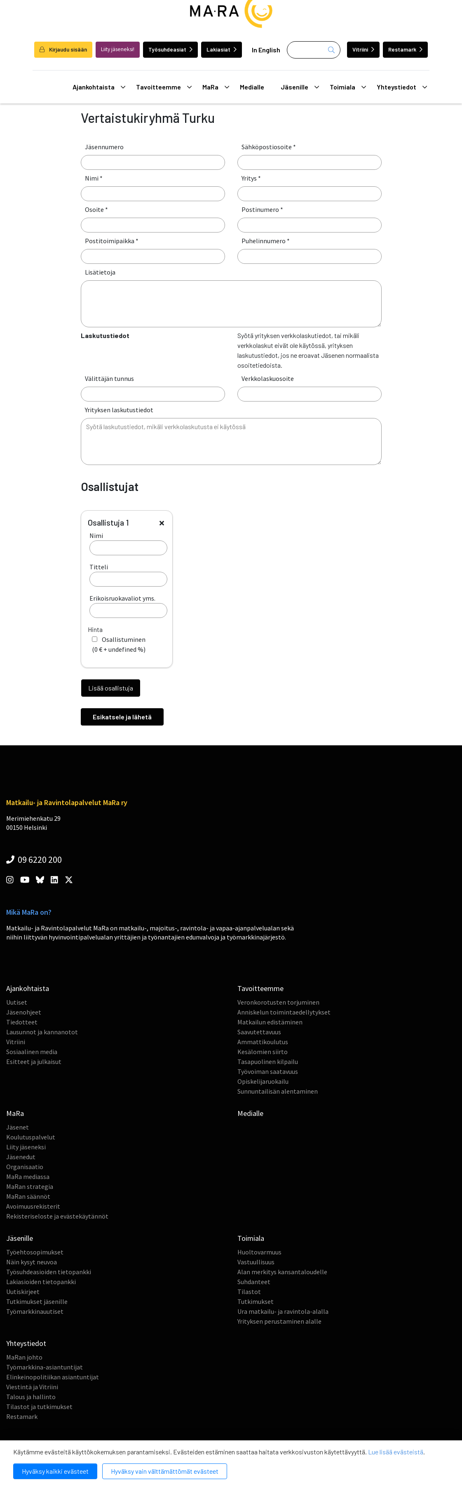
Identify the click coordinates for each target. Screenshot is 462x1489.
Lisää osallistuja (110, 688)
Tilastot (249, 1291)
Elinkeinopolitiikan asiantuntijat (52, 1377)
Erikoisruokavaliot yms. (128, 606)
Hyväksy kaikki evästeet (55, 1471)
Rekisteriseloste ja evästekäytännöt (57, 1216)
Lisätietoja (100, 272)
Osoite (96, 209)
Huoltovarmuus (259, 1252)
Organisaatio (24, 1167)
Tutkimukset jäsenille (37, 1301)
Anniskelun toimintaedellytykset (284, 1012)
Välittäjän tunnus (109, 378)
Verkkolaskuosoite (268, 378)
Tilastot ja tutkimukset (39, 1406)
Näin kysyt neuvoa (31, 1262)
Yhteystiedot (402, 86)
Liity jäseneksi (26, 1147)
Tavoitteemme (164, 86)
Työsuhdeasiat (170, 49)
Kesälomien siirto (262, 1051)
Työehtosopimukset (34, 1252)
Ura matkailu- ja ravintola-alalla (282, 1311)
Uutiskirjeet (23, 1291)
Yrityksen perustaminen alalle (279, 1321)
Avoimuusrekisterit (33, 1206)
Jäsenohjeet (23, 1012)
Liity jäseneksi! (117, 49)
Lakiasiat (221, 49)
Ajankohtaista (99, 86)
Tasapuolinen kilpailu (267, 1061)
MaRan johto (24, 1357)
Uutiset (16, 1002)
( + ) (118, 644)
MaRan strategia (29, 1186)
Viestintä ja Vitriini (32, 1387)
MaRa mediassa (27, 1176)
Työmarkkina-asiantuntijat (44, 1367)
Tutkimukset (255, 1301)
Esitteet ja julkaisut (33, 1061)
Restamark (405, 49)
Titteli (128, 575)
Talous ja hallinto (31, 1397)
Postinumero (262, 209)
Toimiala (348, 86)
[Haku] (313, 50)
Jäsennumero (104, 147)
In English (266, 50)
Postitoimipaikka (111, 241)
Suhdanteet (253, 1282)
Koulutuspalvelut (30, 1137)
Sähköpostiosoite (269, 147)
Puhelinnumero (266, 241)
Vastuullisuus (255, 1262)
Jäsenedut (20, 1157)
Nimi (94, 178)
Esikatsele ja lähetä (122, 717)
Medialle (252, 87)
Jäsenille (300, 86)
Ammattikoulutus (262, 1042)
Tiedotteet (22, 1022)
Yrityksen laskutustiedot (119, 410)
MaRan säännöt (28, 1196)
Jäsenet (17, 1127)
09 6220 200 (34, 859)
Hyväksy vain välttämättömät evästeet (164, 1471)
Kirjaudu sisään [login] (63, 49)
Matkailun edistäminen (270, 1022)
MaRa (216, 86)
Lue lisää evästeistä (395, 1452)
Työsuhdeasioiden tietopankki (48, 1272)
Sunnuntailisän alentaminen (277, 1091)
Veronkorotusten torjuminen (278, 1002)
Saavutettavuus (259, 1032)
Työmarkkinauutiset (34, 1311)
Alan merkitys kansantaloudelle (282, 1272)
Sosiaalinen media (31, 1051)
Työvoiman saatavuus (267, 1071)
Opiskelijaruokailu (262, 1081)
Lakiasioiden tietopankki (41, 1282)
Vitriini (363, 49)
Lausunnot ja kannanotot (42, 1032)
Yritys (251, 178)
